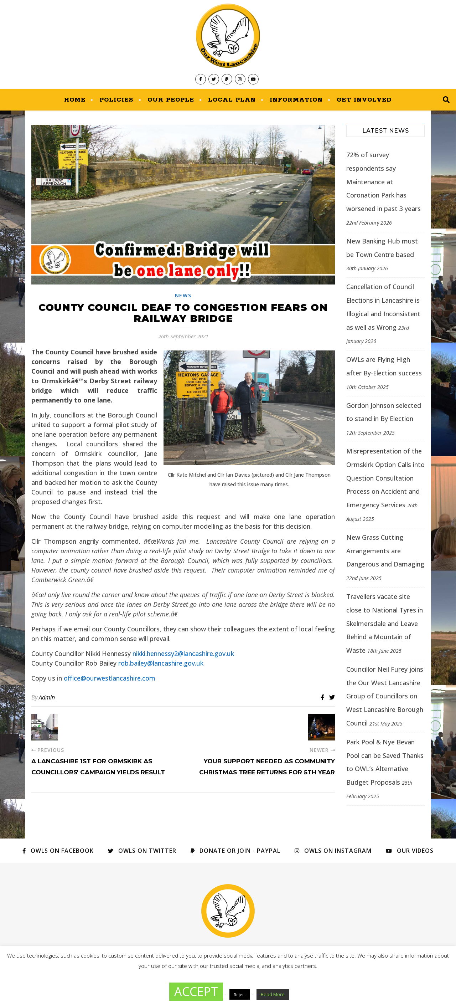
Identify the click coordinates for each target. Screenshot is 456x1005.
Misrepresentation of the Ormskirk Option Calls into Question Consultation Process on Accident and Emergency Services (385, 478)
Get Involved (364, 100)
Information (296, 100)
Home (75, 100)
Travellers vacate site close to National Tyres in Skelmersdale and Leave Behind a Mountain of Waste (384, 623)
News (183, 295)
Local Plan (232, 100)
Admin (47, 697)
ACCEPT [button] (196, 991)
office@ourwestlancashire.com (109, 678)
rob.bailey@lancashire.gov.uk (160, 663)
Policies (116, 100)
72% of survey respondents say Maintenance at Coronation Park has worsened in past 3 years (383, 181)
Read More (273, 994)
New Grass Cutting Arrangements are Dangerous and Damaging (385, 551)
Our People (170, 100)
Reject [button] (240, 994)
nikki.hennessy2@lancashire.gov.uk (183, 653)
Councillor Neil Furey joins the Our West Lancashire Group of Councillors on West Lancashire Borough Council (384, 696)
